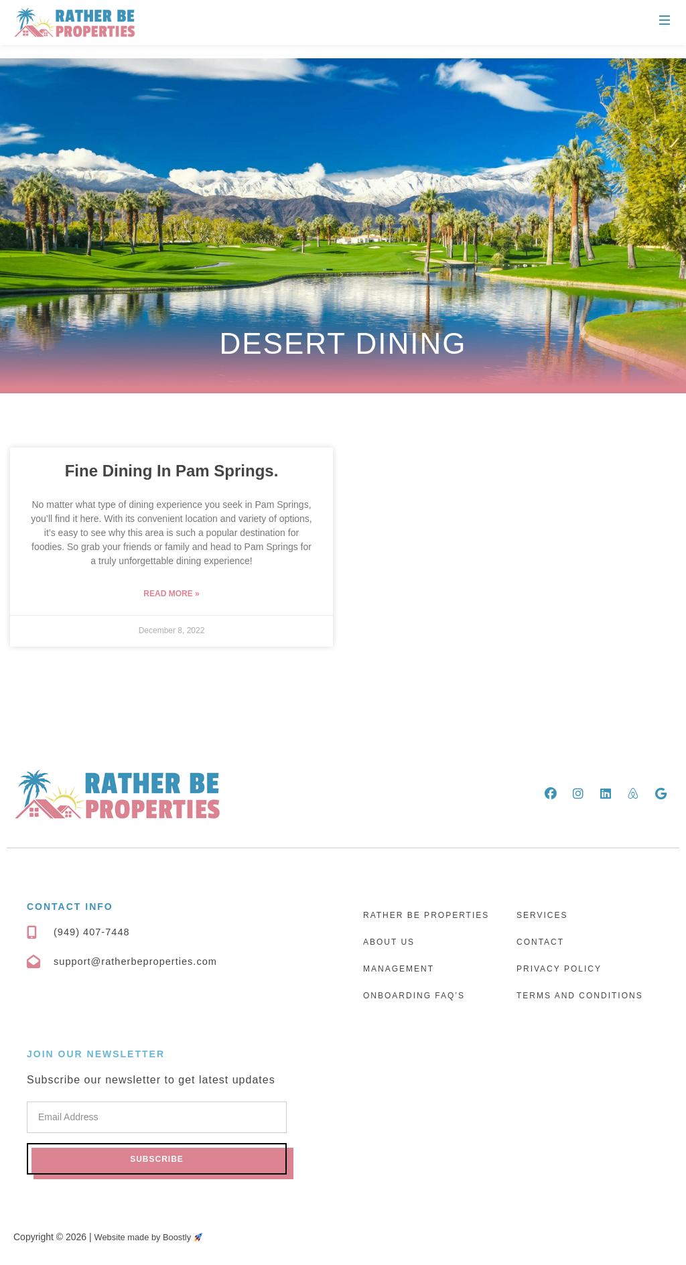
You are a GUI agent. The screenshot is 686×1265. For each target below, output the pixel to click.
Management (398, 969)
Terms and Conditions (580, 995)
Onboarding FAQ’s (414, 995)
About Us (389, 942)
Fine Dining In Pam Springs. (172, 471)
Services (542, 915)
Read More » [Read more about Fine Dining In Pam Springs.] (171, 593)
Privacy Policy (559, 969)
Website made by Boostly (153, 1236)
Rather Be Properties (426, 915)
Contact (540, 942)
